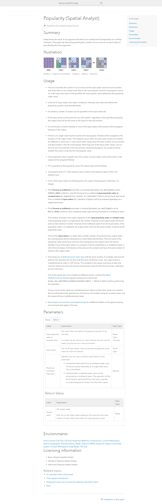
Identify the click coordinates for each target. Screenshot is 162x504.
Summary (133, 23)
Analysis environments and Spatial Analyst (69, 302)
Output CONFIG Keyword (92, 443)
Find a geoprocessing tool (57, 478)
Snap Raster (74, 446)
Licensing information (138, 42)
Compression (95, 440)
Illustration (133, 27)
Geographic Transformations (62, 443)
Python (56, 320)
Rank (48, 486)
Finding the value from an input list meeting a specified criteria (72, 482)
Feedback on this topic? (114, 499)
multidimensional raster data (72, 257)
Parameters (133, 35)
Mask (78, 443)
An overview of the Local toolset (59, 474)
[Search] (101, 3)
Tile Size (83, 446)
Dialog (47, 320)
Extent (46, 443)
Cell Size (60, 440)
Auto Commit (49, 440)
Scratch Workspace (59, 446)
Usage (131, 31)
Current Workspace (110, 440)
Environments (134, 38)
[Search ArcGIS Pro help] (78, 3)
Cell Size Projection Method (76, 440)
